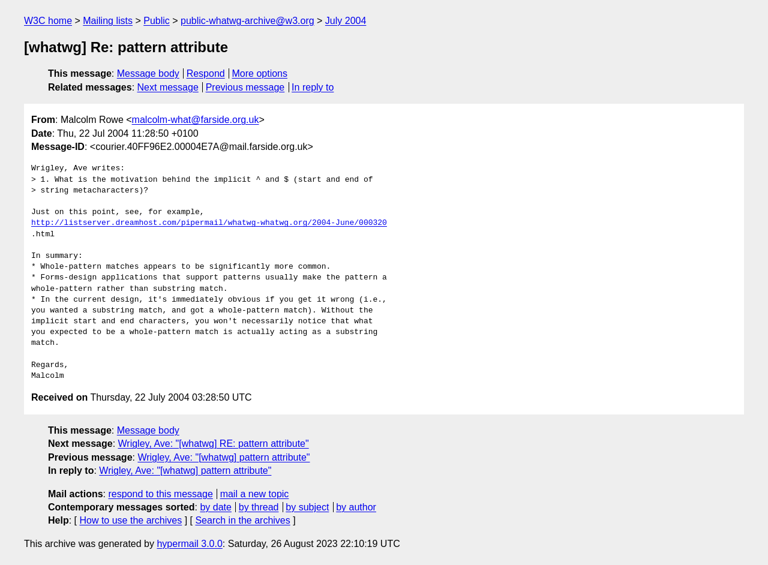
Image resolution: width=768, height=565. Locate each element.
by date (215, 507)
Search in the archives (242, 520)
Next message (168, 87)
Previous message (245, 87)
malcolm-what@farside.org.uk (195, 120)
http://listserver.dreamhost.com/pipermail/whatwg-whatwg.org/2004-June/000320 (209, 223)
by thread (259, 507)
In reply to (313, 87)
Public (156, 21)
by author (356, 507)
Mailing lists (108, 21)
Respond (206, 73)
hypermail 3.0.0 (189, 544)
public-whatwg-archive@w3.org (247, 21)
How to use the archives (130, 520)
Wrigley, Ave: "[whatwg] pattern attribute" (223, 457)
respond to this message (160, 494)
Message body (148, 73)
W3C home (48, 21)
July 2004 (346, 21)
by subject (307, 507)
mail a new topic (254, 494)
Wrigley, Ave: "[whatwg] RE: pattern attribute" (213, 443)
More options (260, 73)
